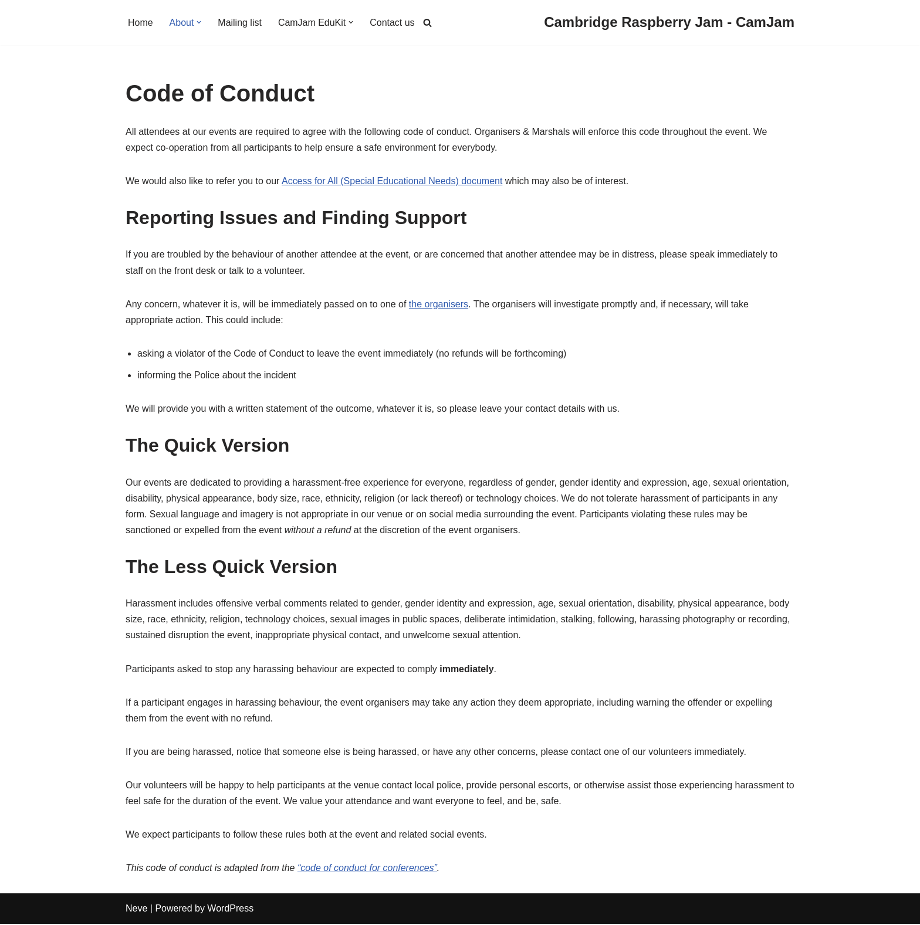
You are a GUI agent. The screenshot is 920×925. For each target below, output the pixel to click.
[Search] (427, 22)
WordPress (230, 910)
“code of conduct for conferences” (368, 869)
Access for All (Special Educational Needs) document (392, 181)
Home (140, 23)
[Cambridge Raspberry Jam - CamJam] (669, 23)
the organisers (439, 304)
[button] (199, 22)
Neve (136, 910)
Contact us (392, 23)
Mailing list (240, 23)
